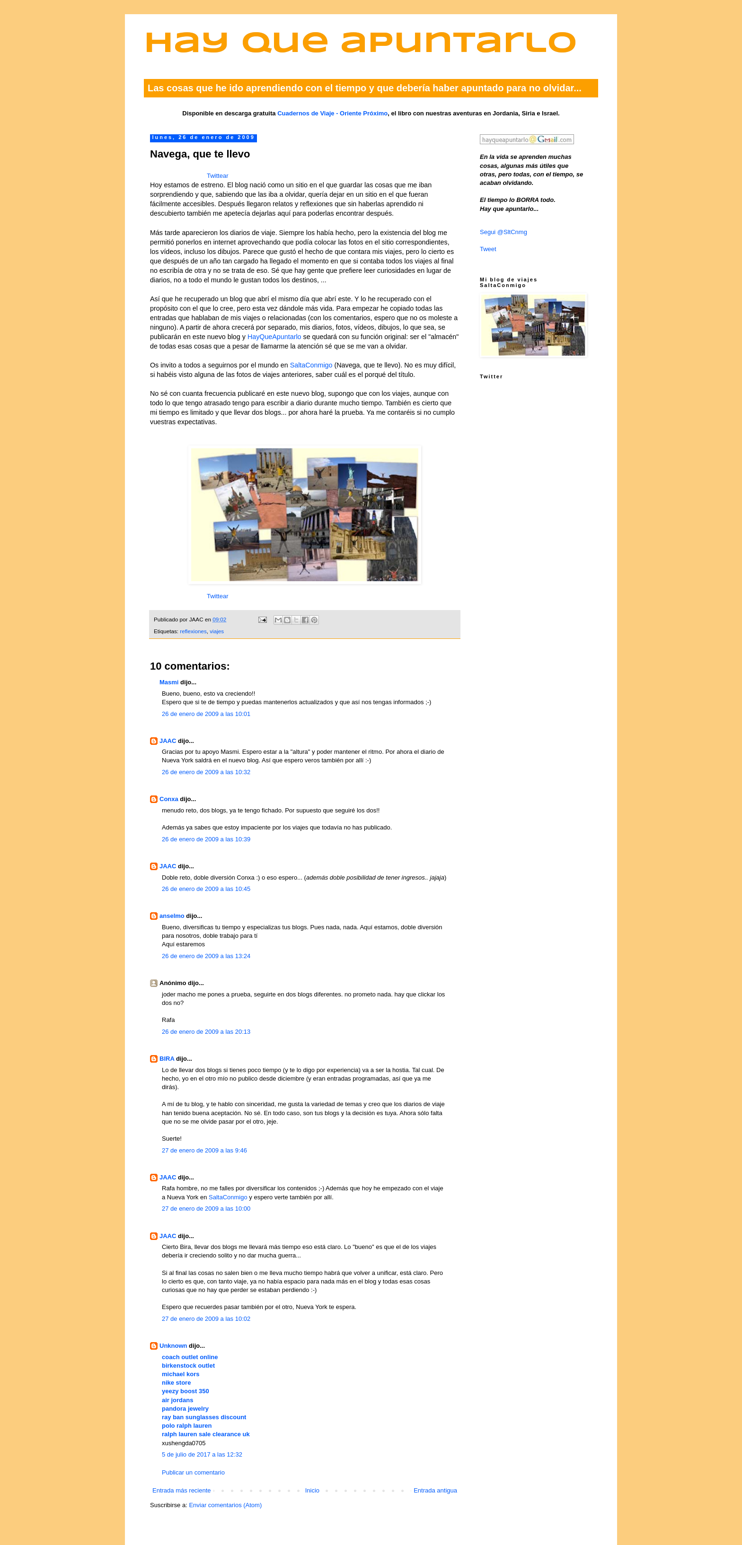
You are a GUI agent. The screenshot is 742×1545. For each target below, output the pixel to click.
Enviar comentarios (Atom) (225, 1505)
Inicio (312, 1490)
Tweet (488, 249)
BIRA (166, 1058)
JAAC (167, 740)
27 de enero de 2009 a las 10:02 (206, 1318)
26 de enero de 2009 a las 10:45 (206, 888)
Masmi (168, 682)
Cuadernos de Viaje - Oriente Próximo (332, 113)
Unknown (173, 1345)
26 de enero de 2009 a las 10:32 (206, 772)
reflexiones (193, 631)
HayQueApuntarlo (274, 336)
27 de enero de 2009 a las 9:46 (204, 1150)
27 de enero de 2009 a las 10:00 (206, 1208)
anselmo (172, 915)
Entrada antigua (435, 1490)
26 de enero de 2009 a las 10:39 (206, 839)
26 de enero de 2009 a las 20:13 (206, 1031)
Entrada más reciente (181, 1490)
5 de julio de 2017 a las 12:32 (202, 1454)
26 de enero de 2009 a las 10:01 (206, 713)
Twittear (218, 175)
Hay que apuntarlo (360, 44)
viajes (217, 631)
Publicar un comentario (193, 1472)
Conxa (168, 799)
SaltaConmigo (311, 365)
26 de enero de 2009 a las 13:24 (206, 956)
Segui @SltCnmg (503, 232)
